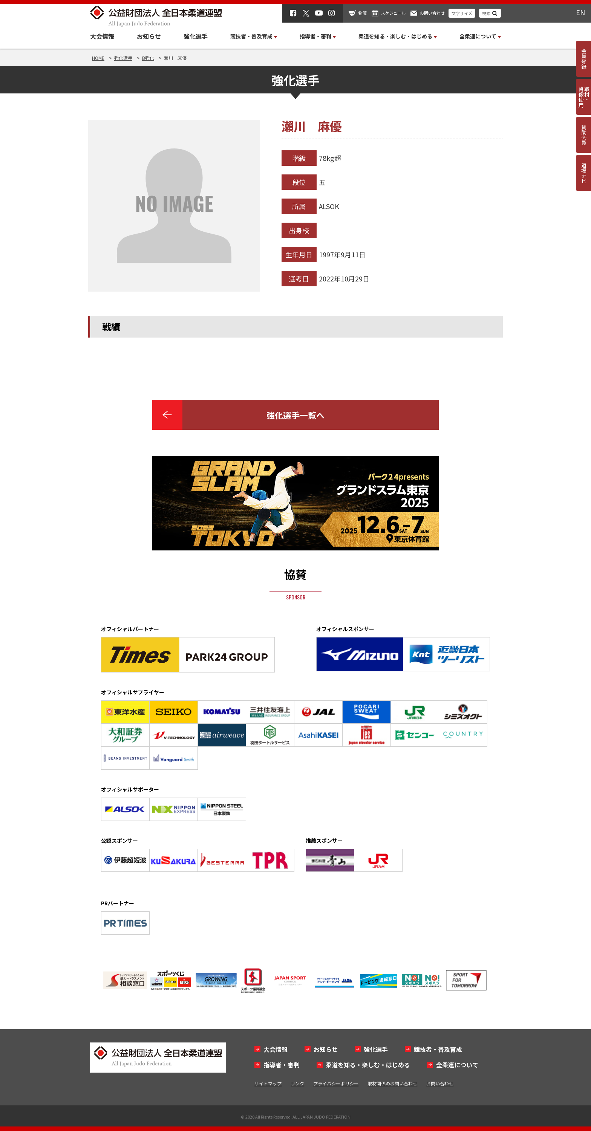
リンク (297, 1083)
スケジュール (393, 13)
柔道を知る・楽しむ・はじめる (368, 1065)
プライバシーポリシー (335, 1083)
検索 (486, 13)
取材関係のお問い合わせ (392, 1083)
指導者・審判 (281, 1065)
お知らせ (149, 36)
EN (580, 12)
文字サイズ (462, 13)
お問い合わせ (432, 13)
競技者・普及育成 (438, 1049)
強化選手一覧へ (295, 415)
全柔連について (457, 1065)
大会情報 (102, 36)
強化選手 (196, 36)
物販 (362, 13)
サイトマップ (268, 1083)
